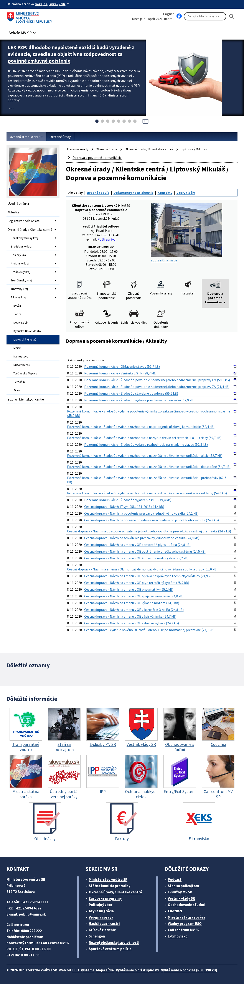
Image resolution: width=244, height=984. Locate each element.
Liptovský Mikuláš (24, 339)
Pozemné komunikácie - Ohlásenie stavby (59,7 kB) (122, 366)
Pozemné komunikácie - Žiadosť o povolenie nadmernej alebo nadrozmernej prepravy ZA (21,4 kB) (156, 386)
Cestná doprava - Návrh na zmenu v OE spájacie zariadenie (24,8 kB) (133, 596)
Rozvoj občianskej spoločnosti (114, 942)
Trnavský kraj (19, 289)
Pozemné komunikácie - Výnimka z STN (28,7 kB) (120, 373)
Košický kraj (18, 255)
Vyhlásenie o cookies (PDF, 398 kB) (189, 970)
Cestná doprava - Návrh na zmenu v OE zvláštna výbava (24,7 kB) (131, 623)
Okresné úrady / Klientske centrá (30, 230)
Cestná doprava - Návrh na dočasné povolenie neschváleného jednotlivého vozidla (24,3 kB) (151, 520)
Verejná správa (101, 917)
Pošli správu (106, 239)
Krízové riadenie (102, 929)
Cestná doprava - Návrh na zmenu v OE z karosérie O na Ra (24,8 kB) (134, 609)
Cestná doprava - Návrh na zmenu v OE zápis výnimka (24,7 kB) (130, 616)
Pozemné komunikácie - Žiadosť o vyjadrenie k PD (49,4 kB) (127, 500)
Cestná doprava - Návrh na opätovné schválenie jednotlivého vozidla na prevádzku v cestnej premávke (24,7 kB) (149, 531)
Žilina (16, 390)
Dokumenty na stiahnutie (133, 192)
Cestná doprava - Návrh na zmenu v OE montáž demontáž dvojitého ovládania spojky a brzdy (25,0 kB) (142, 569)
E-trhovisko (178, 936)
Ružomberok (21, 365)
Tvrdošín (19, 382)
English (168, 14)
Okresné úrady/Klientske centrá (115, 892)
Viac (11, 109)
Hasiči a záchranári (104, 923)
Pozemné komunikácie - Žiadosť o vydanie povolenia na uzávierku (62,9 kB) (139, 400)
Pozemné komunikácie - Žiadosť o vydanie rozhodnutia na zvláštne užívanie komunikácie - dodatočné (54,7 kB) (149, 466)
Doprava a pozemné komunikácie (97, 157)
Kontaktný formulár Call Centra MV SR (38, 943)
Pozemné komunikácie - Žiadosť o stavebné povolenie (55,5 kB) (131, 393)
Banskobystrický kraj (24, 238)
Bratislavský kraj (21, 246)
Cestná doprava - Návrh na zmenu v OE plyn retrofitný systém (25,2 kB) (136, 582)
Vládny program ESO (185, 923)
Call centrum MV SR (183, 929)
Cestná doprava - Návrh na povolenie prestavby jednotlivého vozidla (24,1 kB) (141, 513)
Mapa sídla (105, 970)
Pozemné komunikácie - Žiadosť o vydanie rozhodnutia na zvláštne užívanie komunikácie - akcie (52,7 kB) (144, 455)
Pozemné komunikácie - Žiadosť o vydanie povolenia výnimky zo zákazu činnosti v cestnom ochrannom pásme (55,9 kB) (148, 413)
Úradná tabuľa (98, 192)
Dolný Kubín (20, 322)
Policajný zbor (100, 904)
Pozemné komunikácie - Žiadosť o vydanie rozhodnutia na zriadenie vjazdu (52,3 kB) (146, 444)
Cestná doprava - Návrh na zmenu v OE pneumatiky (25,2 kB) (128, 589)
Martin (17, 348)
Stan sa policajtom (183, 885)
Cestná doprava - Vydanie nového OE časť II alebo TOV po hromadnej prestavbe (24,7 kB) (149, 630)
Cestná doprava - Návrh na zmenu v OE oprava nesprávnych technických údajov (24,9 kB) (149, 576)
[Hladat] (231, 16)
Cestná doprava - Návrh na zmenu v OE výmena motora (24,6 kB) (131, 603)
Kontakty (165, 192)
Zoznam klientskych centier (26, 399)
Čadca (17, 314)
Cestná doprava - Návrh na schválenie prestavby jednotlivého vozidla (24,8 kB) (141, 538)
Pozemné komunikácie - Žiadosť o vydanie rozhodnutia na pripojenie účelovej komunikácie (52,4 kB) (140, 426)
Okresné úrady (60, 137)
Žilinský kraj (18, 297)
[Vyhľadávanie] (205, 16)
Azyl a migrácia (101, 911)
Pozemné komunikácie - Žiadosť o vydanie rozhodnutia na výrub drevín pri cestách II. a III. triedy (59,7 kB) (144, 437)
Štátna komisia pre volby (109, 885)
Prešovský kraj (20, 272)
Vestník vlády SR (181, 898)
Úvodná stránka (18, 203)
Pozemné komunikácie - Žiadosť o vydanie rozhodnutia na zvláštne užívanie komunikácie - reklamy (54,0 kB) (147, 493)
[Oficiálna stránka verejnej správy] (53, 4)
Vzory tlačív (185, 192)
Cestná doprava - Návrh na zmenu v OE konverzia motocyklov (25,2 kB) (136, 558)
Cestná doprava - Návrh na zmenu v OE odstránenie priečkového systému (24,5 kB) (145, 551)
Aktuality (14, 212)
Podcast (174, 879)
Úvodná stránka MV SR (26, 137)
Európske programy (105, 898)
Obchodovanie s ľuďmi (186, 904)
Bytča (17, 306)
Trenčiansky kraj (21, 280)
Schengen (97, 936)
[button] (23, 32)
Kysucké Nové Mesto (27, 331)
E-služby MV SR (180, 892)
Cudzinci (175, 911)
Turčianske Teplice (25, 373)
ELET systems (83, 970)
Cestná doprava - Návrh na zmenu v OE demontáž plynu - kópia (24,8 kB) (137, 544)
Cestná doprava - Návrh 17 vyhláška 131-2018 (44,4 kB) (124, 506)
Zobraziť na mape (186, 232)
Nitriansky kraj (20, 263)
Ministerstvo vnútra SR (108, 879)
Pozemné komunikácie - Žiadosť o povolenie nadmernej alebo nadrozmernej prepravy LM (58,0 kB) (157, 380)
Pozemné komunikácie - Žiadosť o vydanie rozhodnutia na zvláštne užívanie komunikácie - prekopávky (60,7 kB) (146, 479)
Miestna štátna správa (186, 917)
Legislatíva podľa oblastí (24, 221)
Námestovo (20, 356)
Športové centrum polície (110, 948)
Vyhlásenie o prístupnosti (137, 970)
